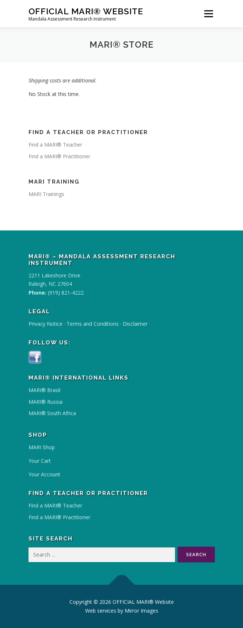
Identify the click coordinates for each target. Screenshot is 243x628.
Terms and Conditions (93, 323)
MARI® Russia (45, 401)
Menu (208, 13)
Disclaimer (135, 323)
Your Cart (40, 460)
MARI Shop (42, 447)
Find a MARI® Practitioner (59, 156)
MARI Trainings (46, 194)
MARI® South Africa (52, 413)
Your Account (44, 474)
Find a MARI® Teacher (55, 144)
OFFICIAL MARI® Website (86, 11)
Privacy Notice (45, 323)
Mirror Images (141, 610)
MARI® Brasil (44, 390)
